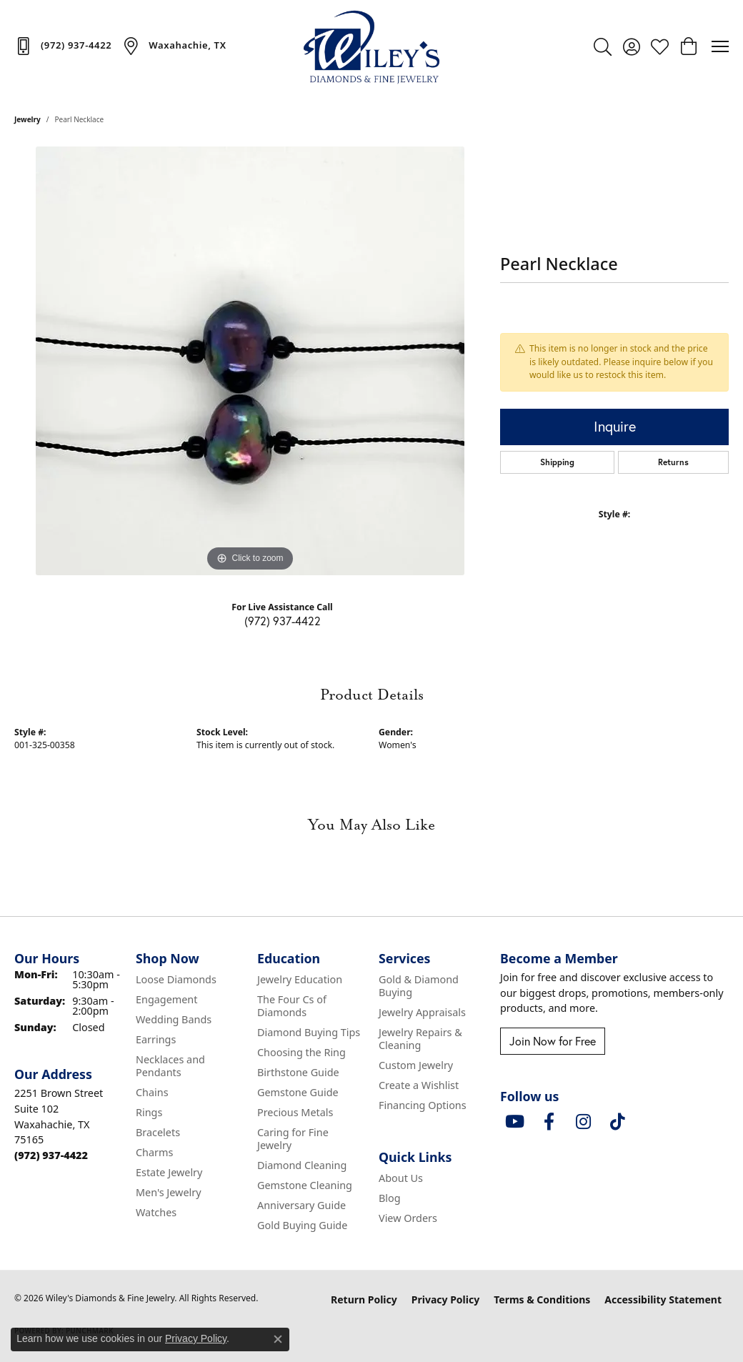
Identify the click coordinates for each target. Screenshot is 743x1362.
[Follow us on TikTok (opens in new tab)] (617, 1122)
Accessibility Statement (663, 1299)
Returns (673, 462)
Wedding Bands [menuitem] (173, 1019)
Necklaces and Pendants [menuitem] (170, 1066)
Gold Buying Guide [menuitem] (302, 1225)
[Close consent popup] (278, 1339)
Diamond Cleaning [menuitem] (301, 1165)
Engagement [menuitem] (166, 999)
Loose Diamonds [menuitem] (176, 979)
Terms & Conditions (542, 1299)
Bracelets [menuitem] (158, 1132)
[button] (603, 46)
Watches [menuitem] (156, 1212)
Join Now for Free (552, 1040)
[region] (250, 360)
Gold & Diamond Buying (419, 986)
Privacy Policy (445, 1299)
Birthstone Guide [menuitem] (298, 1072)
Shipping (557, 462)
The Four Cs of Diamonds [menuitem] (291, 1006)
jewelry (27, 119)
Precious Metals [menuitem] (295, 1112)
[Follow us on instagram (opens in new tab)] (583, 1122)
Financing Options (423, 1105)
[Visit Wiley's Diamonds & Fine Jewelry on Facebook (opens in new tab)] (548, 1122)
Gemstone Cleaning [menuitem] (304, 1185)
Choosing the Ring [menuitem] (301, 1052)
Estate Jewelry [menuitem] (169, 1172)
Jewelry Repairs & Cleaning (420, 1038)
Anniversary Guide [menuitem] (301, 1205)
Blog (390, 1198)
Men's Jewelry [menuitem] (168, 1192)
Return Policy (364, 1299)
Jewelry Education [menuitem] (299, 979)
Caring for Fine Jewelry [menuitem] (293, 1138)
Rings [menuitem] (149, 1112)
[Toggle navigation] (720, 46)
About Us (401, 1178)
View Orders (408, 1218)
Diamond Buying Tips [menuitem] (308, 1032)
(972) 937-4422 (282, 620)
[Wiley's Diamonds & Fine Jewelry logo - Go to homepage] (371, 46)
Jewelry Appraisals (422, 1012)
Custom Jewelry (416, 1065)
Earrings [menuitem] (156, 1039)
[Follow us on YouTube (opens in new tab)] (514, 1122)
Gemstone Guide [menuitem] (298, 1092)
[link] (62, 45)
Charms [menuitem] (154, 1152)
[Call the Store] (51, 1155)
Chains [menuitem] (152, 1092)
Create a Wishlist (419, 1085)
